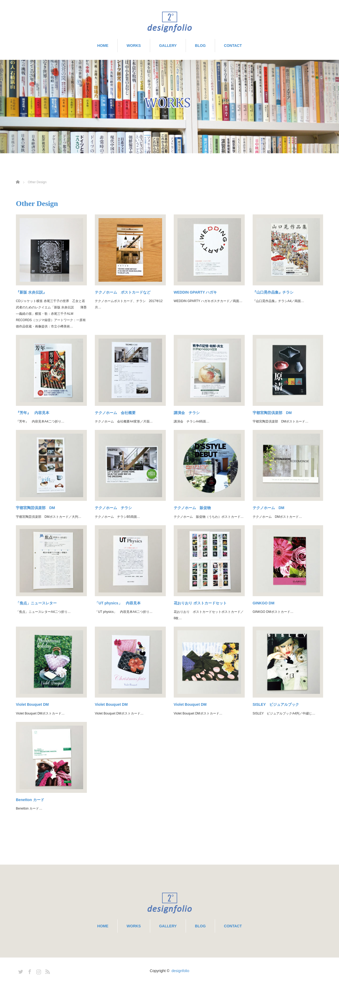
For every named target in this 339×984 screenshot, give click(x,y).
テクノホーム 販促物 (192, 508)
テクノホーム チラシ (113, 508)
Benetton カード (30, 800)
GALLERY (168, 45)
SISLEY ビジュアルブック (276, 704)
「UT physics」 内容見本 (118, 603)
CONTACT (233, 45)
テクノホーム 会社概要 (115, 413)
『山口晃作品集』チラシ (273, 292)
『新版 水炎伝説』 (31, 292)
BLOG (200, 45)
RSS (47, 971)
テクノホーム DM (268, 508)
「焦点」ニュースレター (36, 603)
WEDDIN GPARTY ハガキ (195, 292)
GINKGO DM (263, 603)
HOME (102, 45)
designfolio (180, 971)
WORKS (134, 45)
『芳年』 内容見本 (32, 413)
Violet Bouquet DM (32, 704)
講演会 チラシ (187, 413)
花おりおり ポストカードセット (200, 603)
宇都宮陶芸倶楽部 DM (272, 413)
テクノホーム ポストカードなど (122, 292)
